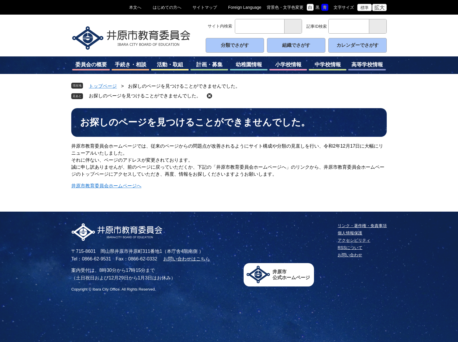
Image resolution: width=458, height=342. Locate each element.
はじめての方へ (167, 7)
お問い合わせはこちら (186, 258)
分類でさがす (235, 45)
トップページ (103, 86)
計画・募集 (209, 66)
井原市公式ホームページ (291, 274)
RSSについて (350, 247)
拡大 (379, 8)
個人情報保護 (350, 233)
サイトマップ (204, 7)
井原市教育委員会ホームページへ (106, 185)
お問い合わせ (350, 255)
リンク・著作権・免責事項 (362, 225)
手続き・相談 (130, 66)
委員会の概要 (91, 66)
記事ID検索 (316, 26)
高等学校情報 (367, 66)
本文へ (135, 7)
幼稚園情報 (249, 66)
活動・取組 (170, 66)
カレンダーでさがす (357, 45)
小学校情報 (288, 66)
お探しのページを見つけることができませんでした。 (145, 95)
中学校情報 (327, 66)
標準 (364, 7)
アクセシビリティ (354, 240)
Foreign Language (244, 7)
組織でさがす (296, 45)
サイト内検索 (220, 26)
